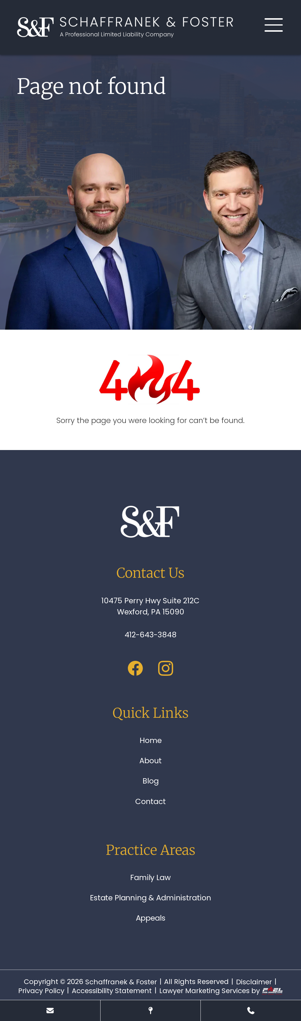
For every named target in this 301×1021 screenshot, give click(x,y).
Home (151, 740)
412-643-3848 (151, 634)
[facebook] (135, 670)
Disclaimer (254, 982)
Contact (150, 801)
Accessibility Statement (112, 991)
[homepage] (151, 522)
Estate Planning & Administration (150, 897)
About (150, 760)
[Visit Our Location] (150, 1010)
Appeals (150, 918)
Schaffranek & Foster (121, 982)
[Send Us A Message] (50, 1010)
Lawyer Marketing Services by (221, 990)
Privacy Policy (41, 991)
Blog (151, 781)
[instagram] (165, 670)
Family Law (150, 877)
